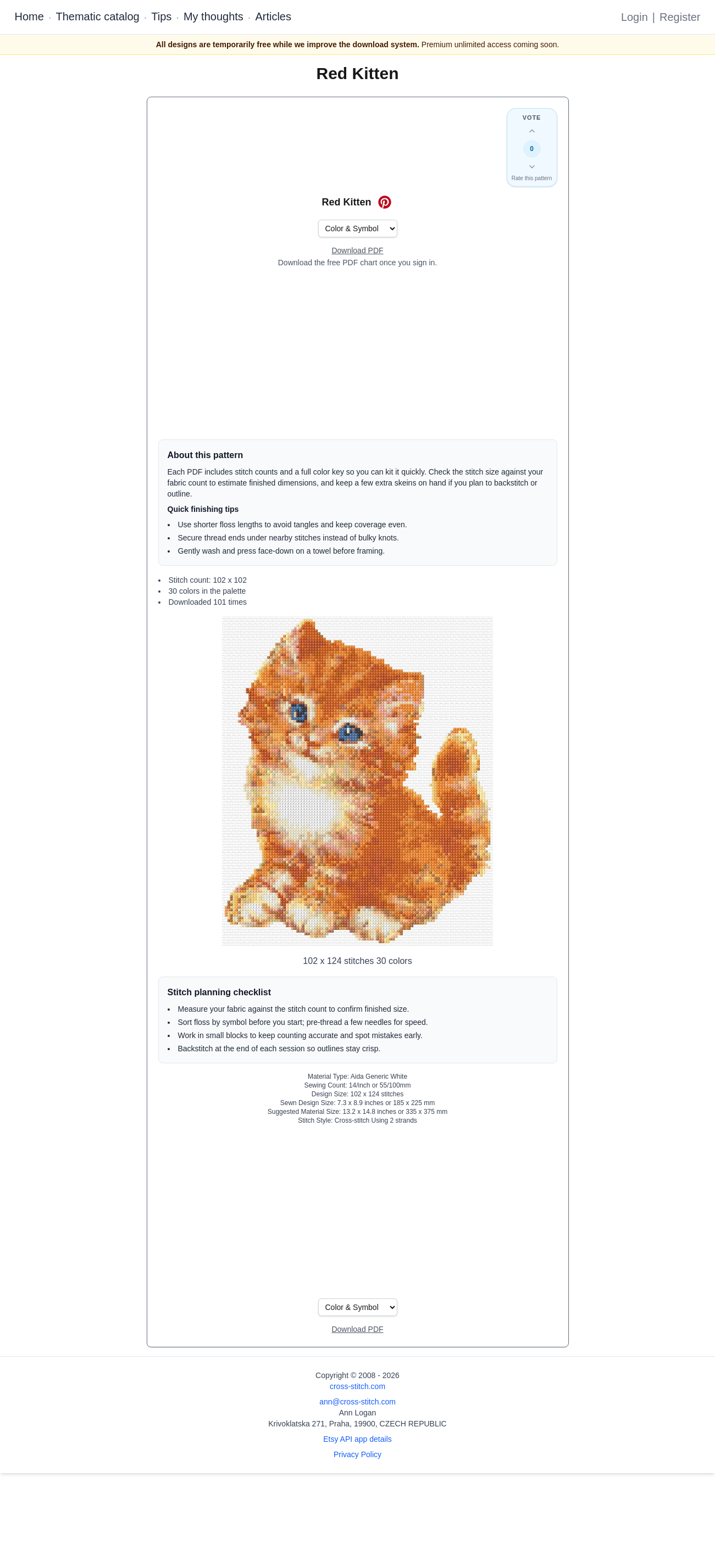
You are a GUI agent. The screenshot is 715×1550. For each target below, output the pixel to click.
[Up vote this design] (532, 131)
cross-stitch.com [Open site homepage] (357, 1386)
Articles (273, 16)
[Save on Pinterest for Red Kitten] (384, 202)
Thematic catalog (97, 16)
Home (29, 16)
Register (679, 17)
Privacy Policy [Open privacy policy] (357, 1454)
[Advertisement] (357, 354)
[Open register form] (357, 251)
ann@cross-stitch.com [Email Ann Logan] (357, 1401)
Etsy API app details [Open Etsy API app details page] (357, 1439)
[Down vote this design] (532, 166)
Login (634, 17)
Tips (161, 16)
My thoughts (213, 16)
